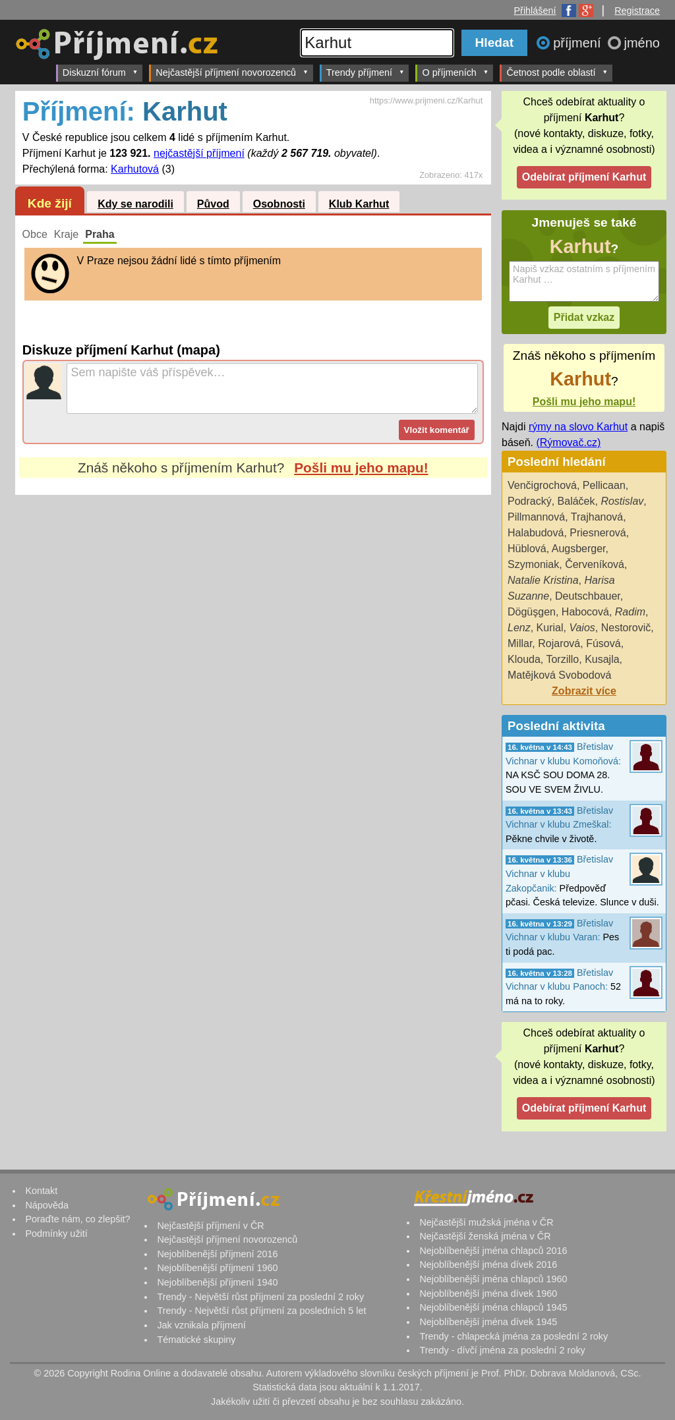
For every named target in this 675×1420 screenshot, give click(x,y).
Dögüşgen (532, 611)
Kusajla (602, 659)
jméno (642, 42)
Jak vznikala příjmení (201, 1325)
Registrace (637, 10)
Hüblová (527, 548)
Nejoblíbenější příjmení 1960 (217, 1268)
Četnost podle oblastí (557, 72)
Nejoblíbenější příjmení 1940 (217, 1282)
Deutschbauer (587, 596)
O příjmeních (455, 72)
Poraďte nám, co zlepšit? (77, 1219)
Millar (520, 643)
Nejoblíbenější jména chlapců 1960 (493, 1279)
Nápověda (47, 1205)
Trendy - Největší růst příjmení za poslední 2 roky (260, 1297)
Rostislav (622, 501)
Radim (630, 611)
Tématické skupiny (196, 1339)
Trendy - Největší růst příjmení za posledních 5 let (261, 1310)
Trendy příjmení (365, 72)
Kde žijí (50, 203)
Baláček (576, 501)
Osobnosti (279, 204)
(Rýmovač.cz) (568, 442)
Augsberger (579, 548)
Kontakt (41, 1190)
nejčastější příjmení (199, 153)
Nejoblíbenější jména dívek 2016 (488, 1264)
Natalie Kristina (543, 580)
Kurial (550, 627)
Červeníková (594, 564)
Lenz (519, 627)
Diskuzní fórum (100, 72)
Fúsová (603, 643)
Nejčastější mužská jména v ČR (486, 1222)
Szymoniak (533, 564)
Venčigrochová (542, 485)
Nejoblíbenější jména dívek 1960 (488, 1293)
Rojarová (559, 643)
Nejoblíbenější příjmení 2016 (217, 1254)
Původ (213, 204)
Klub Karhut (359, 204)
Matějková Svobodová (559, 675)
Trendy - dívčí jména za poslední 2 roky (502, 1350)
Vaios (582, 627)
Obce (34, 234)
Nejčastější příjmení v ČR (210, 1225)
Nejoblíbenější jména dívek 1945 (488, 1322)
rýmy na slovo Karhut (578, 426)
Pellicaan (604, 485)
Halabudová (536, 532)
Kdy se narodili (135, 204)
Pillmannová (536, 517)
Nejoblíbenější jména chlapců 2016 (493, 1250)
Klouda (524, 659)
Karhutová (135, 169)
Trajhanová (597, 517)
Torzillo (562, 659)
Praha (99, 234)
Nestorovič (626, 627)
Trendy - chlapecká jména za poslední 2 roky (513, 1336)
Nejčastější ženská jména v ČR (484, 1236)
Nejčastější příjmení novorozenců (232, 72)
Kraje (66, 234)
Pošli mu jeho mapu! (361, 467)
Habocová (585, 611)
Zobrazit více (584, 690)
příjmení (578, 42)
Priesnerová (598, 532)
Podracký (530, 501)
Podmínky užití (56, 1233)
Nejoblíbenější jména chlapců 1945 (493, 1307)
